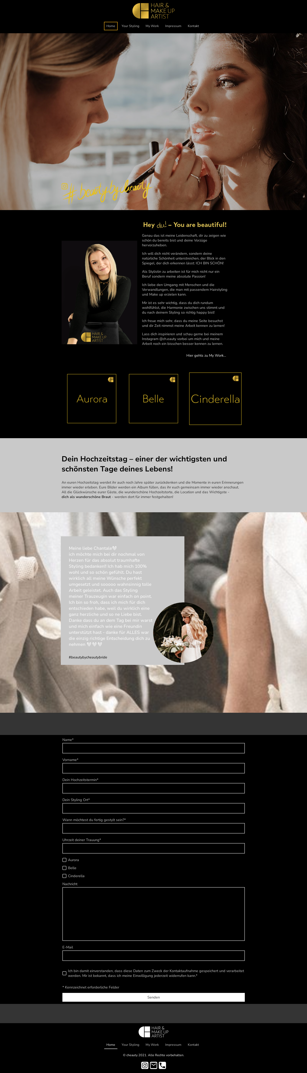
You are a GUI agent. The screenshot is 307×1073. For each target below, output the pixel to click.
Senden (153, 997)
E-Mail (67, 947)
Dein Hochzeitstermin (80, 779)
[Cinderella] (64, 876)
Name (68, 739)
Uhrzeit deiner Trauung (81, 839)
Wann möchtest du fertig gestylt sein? (94, 819)
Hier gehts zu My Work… (206, 355)
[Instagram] (144, 1065)
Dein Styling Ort (76, 799)
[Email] (153, 1065)
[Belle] (64, 868)
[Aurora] (64, 860)
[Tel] (162, 1065)
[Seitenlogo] (153, 11)
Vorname (70, 759)
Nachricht (69, 884)
